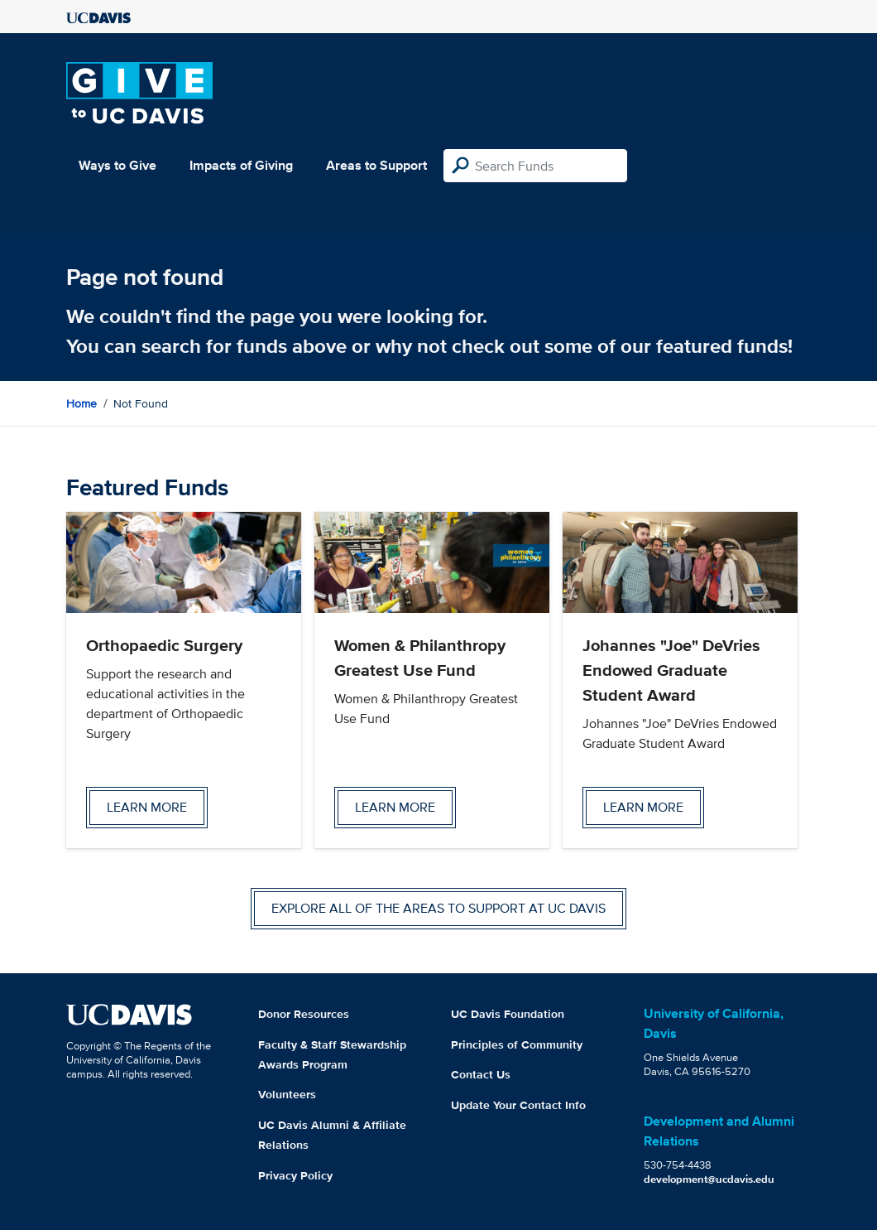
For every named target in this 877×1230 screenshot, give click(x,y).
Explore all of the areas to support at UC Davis (438, 908)
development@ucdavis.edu (709, 1179)
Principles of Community (516, 1044)
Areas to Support (376, 165)
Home (81, 403)
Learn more (147, 807)
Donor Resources (303, 1014)
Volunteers (287, 1094)
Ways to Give (117, 165)
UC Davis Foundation (507, 1014)
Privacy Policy (295, 1175)
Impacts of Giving (241, 165)
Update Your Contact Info (518, 1105)
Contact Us (480, 1074)
